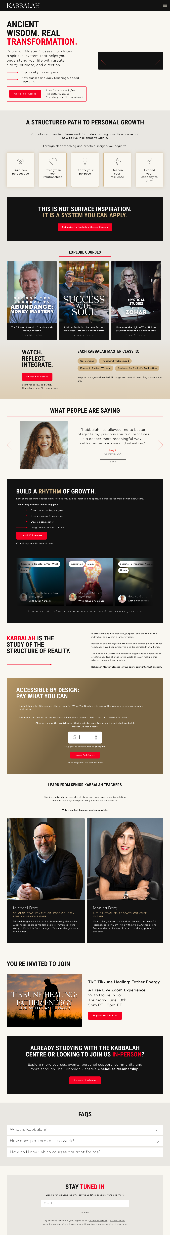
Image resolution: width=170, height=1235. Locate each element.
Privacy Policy (117, 1221)
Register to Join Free (105, 1016)
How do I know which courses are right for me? (55, 1152)
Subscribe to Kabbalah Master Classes (85, 227)
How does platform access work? (42, 1141)
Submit (85, 1212)
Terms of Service (98, 1221)
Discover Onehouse (85, 1080)
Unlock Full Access (25, 94)
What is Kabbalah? (28, 1129)
